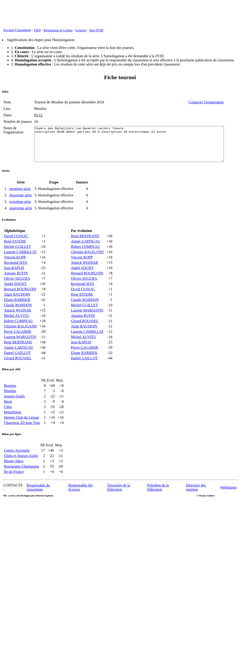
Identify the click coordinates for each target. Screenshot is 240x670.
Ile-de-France (14, 483)
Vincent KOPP (15, 268)
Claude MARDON (18, 316)
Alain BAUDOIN (17, 305)
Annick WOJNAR (17, 321)
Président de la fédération (158, 498)
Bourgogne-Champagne (21, 477)
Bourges (10, 397)
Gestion (81, 30)
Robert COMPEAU (18, 332)
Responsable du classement (38, 498)
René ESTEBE (15, 252)
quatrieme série (20, 219)
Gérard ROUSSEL (18, 369)
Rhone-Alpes (13, 472)
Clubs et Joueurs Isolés (21, 467)
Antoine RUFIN (16, 284)
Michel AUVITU (16, 327)
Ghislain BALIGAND (20, 337)
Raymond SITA (15, 274)
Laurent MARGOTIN (20, 348)
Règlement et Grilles (58, 30)
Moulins (10, 402)
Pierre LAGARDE (17, 343)
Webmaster (228, 498)
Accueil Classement (17, 30)
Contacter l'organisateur (220, 102)
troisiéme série (20, 213)
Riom (8, 413)
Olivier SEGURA (17, 289)
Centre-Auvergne (17, 461)
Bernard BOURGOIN (20, 300)
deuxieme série (20, 206)
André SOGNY (15, 295)
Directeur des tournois (196, 498)
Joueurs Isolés (14, 407)
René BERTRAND (18, 353)
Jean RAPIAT (14, 279)
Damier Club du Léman (21, 428)
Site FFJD (96, 30)
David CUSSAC (16, 247)
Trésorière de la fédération (118, 498)
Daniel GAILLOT (17, 364)
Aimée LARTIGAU (18, 359)
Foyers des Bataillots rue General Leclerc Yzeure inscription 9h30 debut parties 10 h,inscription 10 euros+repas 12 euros (132, 151)
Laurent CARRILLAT (20, 263)
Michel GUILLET (17, 258)
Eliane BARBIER (17, 311)
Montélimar (12, 423)
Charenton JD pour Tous (22, 434)
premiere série (19, 200)
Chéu (8, 418)
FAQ (37, 30)
